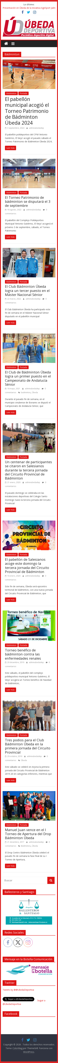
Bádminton (11, 93)
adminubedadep (36, 128)
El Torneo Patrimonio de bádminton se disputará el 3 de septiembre (27, 201)
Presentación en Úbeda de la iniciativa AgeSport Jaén (29, 7)
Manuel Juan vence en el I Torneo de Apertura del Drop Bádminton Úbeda (28, 833)
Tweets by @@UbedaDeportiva (18, 989)
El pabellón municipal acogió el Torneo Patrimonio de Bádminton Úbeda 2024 (27, 111)
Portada (23, 93)
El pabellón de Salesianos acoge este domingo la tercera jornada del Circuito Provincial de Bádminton (27, 565)
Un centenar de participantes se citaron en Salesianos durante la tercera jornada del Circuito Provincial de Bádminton (28, 470)
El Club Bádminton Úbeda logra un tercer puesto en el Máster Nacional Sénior (27, 290)
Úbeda (35, 392)
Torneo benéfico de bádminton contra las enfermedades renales (23, 654)
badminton (26, 392)
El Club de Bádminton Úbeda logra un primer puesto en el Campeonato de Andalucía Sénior (28, 378)
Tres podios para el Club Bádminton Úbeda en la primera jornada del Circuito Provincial (27, 746)
